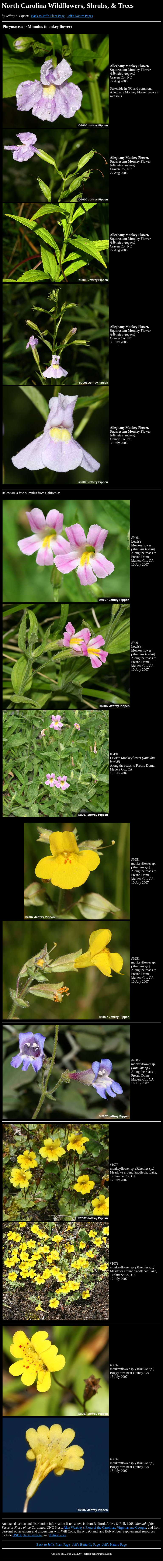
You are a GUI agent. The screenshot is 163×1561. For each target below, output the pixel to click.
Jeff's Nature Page (114, 1544)
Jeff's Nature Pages (80, 16)
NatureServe (57, 1535)
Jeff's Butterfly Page (86, 1544)
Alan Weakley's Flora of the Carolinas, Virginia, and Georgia (104, 1527)
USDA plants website (27, 1535)
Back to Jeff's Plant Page (48, 16)
